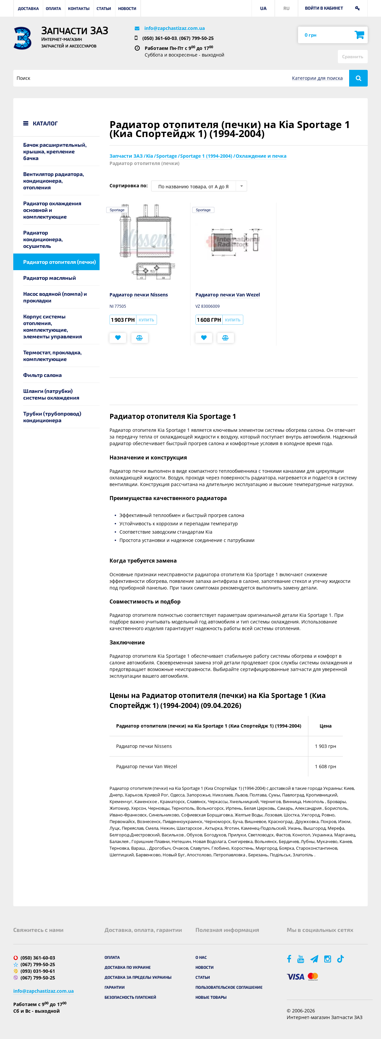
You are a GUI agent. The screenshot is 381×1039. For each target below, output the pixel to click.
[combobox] (199, 186)
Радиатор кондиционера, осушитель (43, 239)
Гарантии (115, 987)
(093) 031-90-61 (38, 971)
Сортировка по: (129, 185)
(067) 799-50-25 (196, 38)
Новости (127, 8)
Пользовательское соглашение (229, 987)
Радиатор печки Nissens (139, 294)
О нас (201, 957)
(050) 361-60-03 (159, 38)
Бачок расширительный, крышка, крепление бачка (55, 151)
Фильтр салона (42, 375)
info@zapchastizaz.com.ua (174, 28)
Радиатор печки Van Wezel (227, 294)
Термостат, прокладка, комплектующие (52, 355)
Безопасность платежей (130, 997)
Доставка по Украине (128, 967)
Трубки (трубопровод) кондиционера (52, 416)
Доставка (28, 8)
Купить (146, 319)
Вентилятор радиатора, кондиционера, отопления (53, 180)
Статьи (104, 8)
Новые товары (211, 997)
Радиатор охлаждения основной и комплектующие (52, 210)
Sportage (117, 210)
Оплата (53, 8)
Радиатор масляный (49, 277)
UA (263, 8)
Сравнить (352, 56)
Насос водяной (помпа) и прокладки (55, 296)
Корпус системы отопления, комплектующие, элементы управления (52, 326)
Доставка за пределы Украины (138, 977)
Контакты (79, 8)
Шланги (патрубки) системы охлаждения (51, 394)
